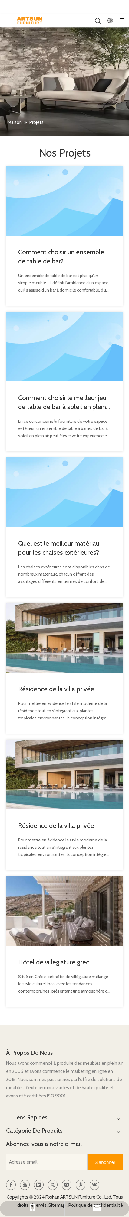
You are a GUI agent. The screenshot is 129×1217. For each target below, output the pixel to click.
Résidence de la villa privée (56, 689)
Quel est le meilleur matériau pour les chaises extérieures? (58, 548)
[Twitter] (53, 1185)
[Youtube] (25, 1185)
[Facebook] (11, 1185)
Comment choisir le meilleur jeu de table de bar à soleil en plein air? (62, 403)
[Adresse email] (45, 1162)
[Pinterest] (80, 1185)
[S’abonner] (105, 1162)
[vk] (94, 1185)
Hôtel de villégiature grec (53, 962)
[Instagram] (66, 1185)
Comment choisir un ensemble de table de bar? (61, 256)
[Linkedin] (39, 1185)
